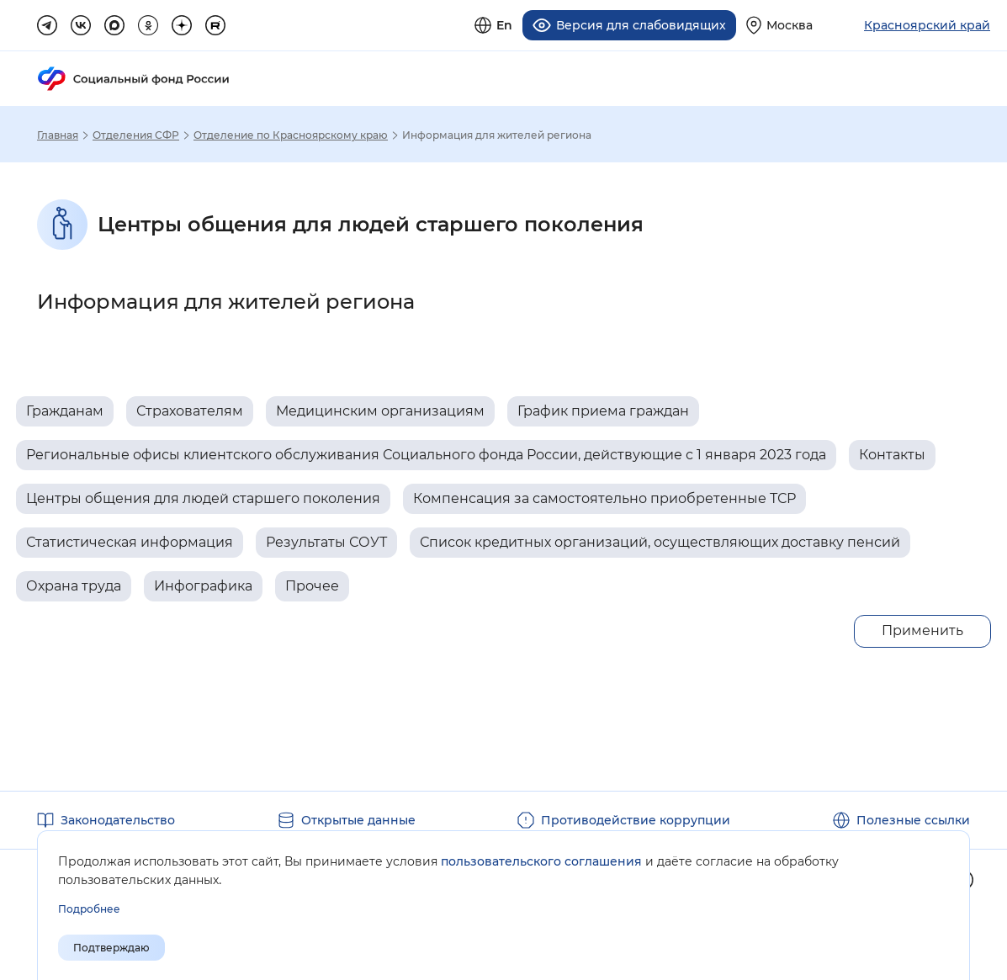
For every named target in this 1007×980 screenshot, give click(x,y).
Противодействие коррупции (635, 817)
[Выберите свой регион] (779, 24)
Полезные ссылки (913, 817)
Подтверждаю (111, 947)
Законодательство (118, 817)
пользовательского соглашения (541, 861)
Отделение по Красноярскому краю (290, 133)
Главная (57, 133)
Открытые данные (358, 817)
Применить (922, 628)
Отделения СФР (136, 133)
